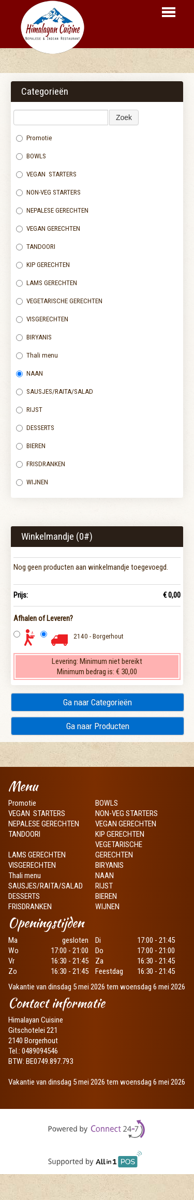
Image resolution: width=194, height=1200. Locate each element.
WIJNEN (32, 482)
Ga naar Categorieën (97, 702)
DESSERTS (35, 428)
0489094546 (40, 1051)
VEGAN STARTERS (46, 174)
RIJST (29, 409)
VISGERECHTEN (43, 319)
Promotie (34, 138)
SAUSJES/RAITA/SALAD (54, 391)
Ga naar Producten (97, 726)
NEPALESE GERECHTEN (52, 210)
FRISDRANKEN (40, 464)
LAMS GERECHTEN (50, 283)
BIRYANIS (34, 337)
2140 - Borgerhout (98, 636)
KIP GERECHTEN (43, 265)
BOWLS (31, 156)
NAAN (30, 373)
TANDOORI (35, 246)
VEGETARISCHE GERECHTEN (59, 301)
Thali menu (37, 355)
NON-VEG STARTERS (48, 192)
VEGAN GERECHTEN (48, 228)
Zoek (124, 117)
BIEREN (31, 446)
